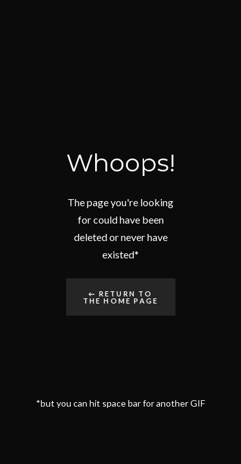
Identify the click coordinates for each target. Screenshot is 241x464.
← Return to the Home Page (121, 297)
